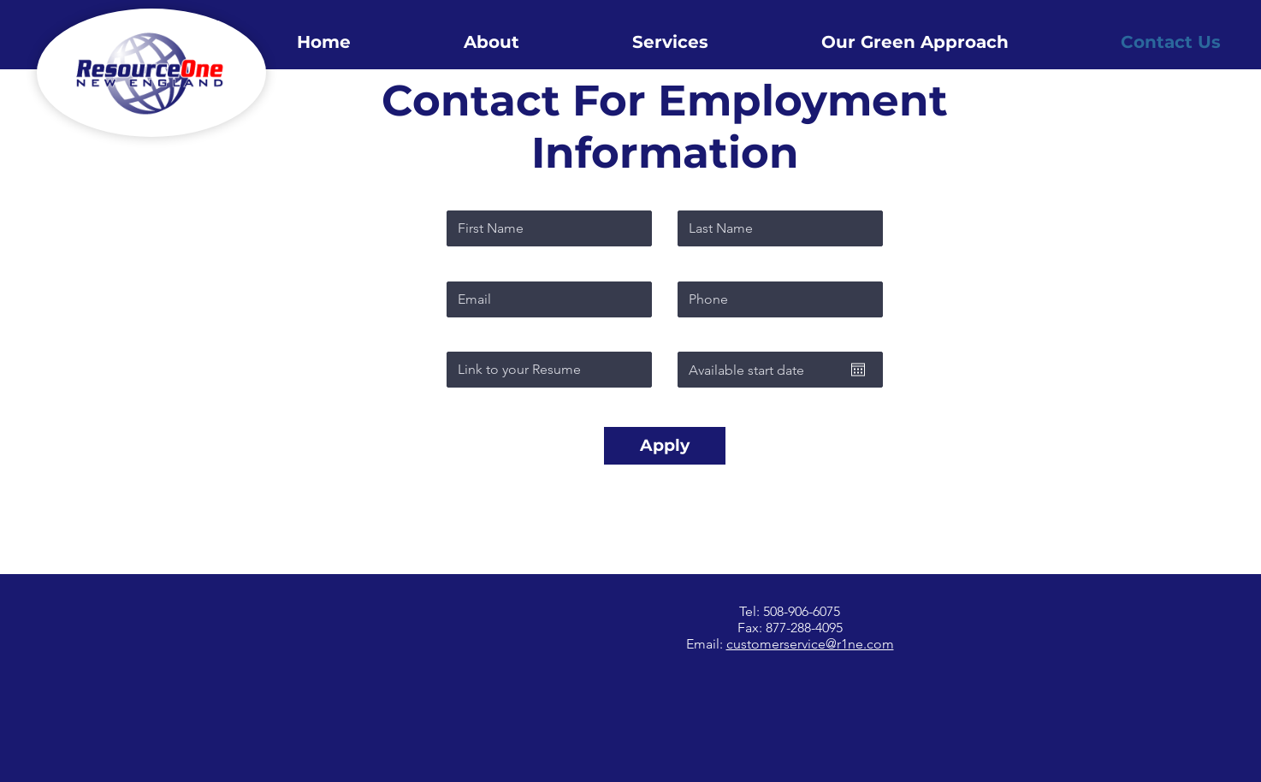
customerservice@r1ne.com (810, 644)
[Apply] (664, 446)
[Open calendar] (858, 369)
